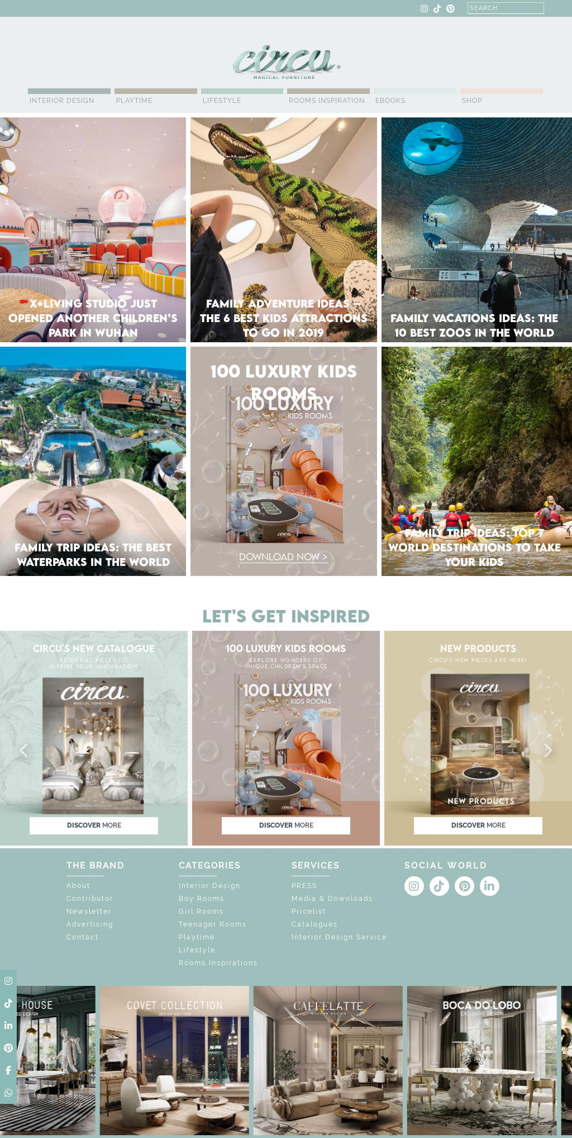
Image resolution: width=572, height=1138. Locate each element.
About (78, 886)
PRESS (304, 886)
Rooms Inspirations (218, 963)
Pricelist (309, 911)
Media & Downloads (332, 899)
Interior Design (62, 101)
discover (94, 825)
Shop (472, 101)
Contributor (89, 899)
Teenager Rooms (213, 924)
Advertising (89, 924)
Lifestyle (222, 101)
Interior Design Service (339, 937)
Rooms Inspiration (327, 101)
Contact (82, 937)
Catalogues (315, 924)
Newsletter (89, 911)
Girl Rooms (201, 911)
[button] (25, 751)
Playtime (134, 101)
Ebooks (390, 101)
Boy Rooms (202, 899)
